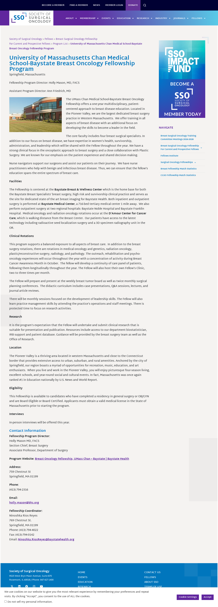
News (96, 5)
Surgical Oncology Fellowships (178, 162)
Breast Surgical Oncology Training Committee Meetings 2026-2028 (178, 137)
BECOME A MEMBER (53, 5)
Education (125, 18)
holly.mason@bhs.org (24, 502)
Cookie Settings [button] (188, 597)
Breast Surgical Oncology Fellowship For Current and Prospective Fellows (181, 147)
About (71, 18)
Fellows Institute (169, 156)
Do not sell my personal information (30, 602)
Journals (181, 18)
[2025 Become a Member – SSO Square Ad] (182, 98)
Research (144, 18)
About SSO (151, 582)
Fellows (198, 18)
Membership (89, 18)
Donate (133, 5)
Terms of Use (153, 587)
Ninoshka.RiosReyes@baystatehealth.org (46, 539)
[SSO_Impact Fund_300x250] (182, 59)
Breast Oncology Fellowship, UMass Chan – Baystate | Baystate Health (83, 459)
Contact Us (152, 572)
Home (81, 572)
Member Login (114, 5)
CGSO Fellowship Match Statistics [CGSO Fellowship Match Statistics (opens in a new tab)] (178, 175)
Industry (162, 18)
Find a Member (79, 5)
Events (108, 18)
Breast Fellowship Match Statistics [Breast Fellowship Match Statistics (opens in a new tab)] (178, 169)
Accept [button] (208, 597)
